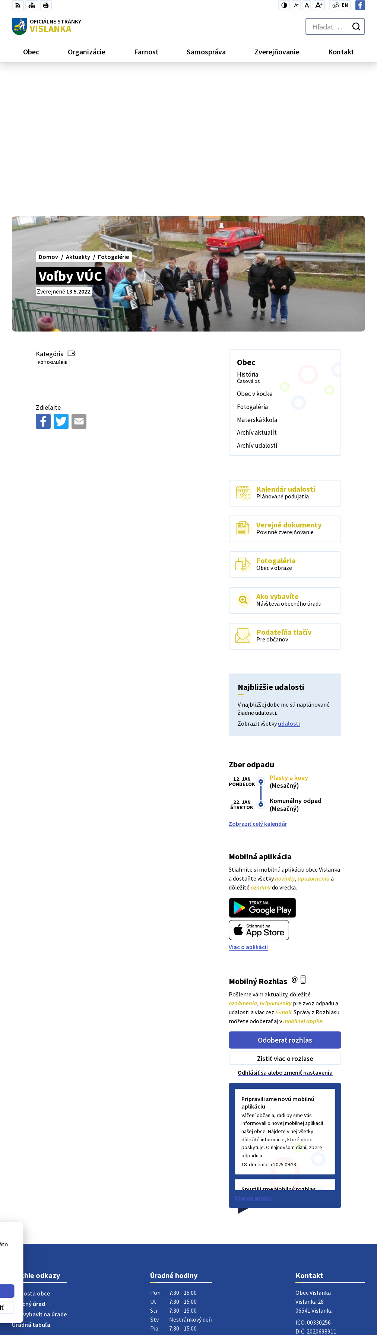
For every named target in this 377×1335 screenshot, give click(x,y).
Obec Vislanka (72, 1270)
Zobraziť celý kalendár (258, 682)
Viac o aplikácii (248, 805)
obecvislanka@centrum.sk (330, 1210)
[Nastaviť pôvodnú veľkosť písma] (306, 5)
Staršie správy (253, 1056)
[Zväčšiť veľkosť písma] (319, 5)
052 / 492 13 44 (313, 1201)
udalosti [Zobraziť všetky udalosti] (289, 582)
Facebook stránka (319, 1219)
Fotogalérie (52, 220)
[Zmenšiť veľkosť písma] (296, 5)
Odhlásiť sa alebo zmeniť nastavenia (285, 931)
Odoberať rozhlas (285, 898)
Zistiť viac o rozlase (285, 917)
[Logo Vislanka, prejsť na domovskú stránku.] (46, 26)
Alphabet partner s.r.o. (109, 1262)
